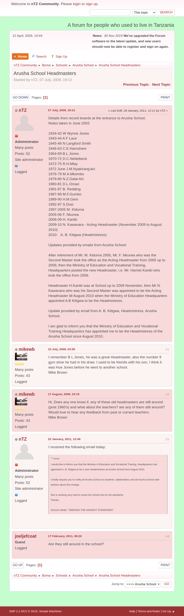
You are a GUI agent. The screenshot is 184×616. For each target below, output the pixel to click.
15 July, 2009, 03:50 (61, 349)
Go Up (18, 565)
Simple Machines (50, 611)
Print (165, 97)
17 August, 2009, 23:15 (63, 394)
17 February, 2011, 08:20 (65, 536)
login (77, 4)
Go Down (20, 97)
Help (132, 611)
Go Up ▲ (169, 611)
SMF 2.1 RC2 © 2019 (23, 611)
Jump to (117, 584)
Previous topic (136, 84)
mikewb (27, 349)
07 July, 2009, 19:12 (61, 110)
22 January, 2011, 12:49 (64, 439)
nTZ (23, 110)
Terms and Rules (149, 611)
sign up (92, 4)
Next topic (161, 84)
